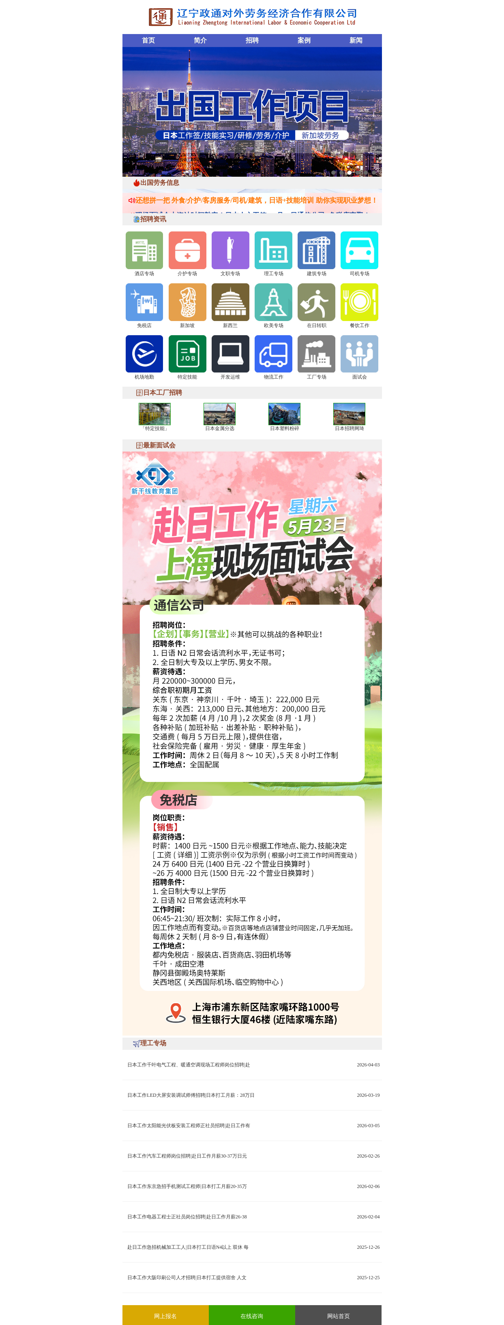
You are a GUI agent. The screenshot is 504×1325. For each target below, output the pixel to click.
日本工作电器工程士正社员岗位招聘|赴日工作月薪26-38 (187, 1217)
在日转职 (316, 325)
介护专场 (187, 273)
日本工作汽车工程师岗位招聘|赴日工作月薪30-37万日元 (187, 1156)
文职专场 (230, 273)
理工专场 (273, 273)
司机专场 (359, 273)
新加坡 (187, 325)
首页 (148, 40)
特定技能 (187, 377)
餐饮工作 (359, 325)
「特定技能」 (154, 428)
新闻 (356, 40)
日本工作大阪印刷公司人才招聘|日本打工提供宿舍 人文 (186, 1277)
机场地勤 (144, 377)
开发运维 (230, 377)
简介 (200, 40)
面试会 (359, 377)
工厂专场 (316, 377)
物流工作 (273, 377)
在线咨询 (251, 1316)
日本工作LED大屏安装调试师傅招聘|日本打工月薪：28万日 (191, 1095)
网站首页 (338, 1316)
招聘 (252, 40)
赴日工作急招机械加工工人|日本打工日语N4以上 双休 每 (188, 1247)
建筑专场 (316, 273)
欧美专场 (273, 325)
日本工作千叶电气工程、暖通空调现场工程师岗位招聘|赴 (188, 1065)
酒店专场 (144, 273)
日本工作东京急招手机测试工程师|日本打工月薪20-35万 (187, 1186)
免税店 (144, 325)
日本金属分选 (219, 428)
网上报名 (165, 1316)
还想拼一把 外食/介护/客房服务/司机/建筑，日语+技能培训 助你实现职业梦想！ (256, 198)
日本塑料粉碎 (284, 428)
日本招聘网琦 (349, 428)
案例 (304, 40)
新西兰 (230, 325)
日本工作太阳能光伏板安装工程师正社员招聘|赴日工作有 (188, 1125)
